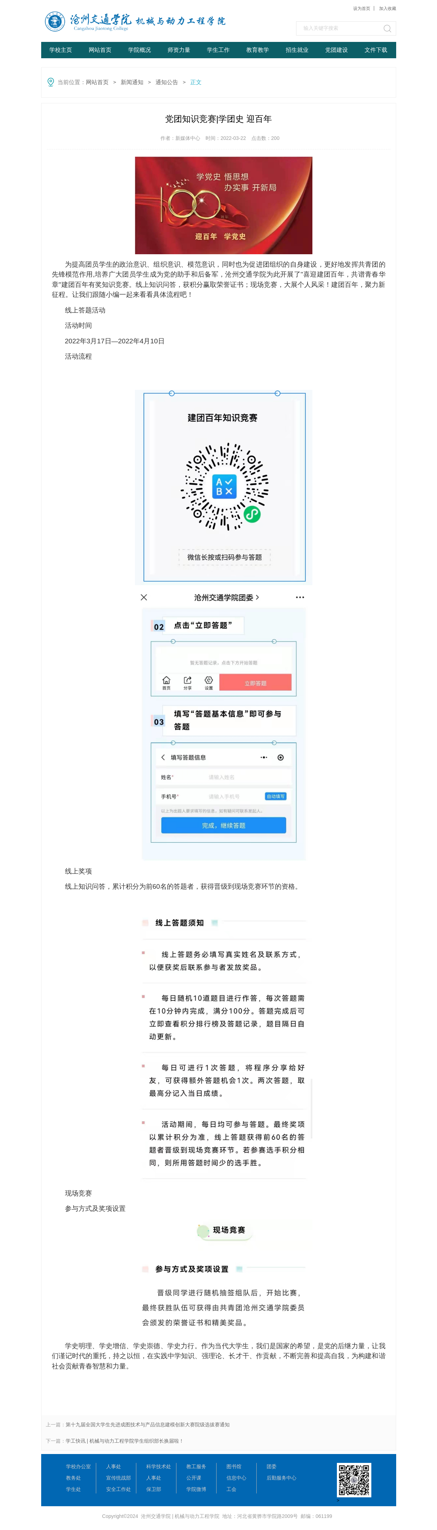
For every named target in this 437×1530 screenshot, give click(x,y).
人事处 (113, 1466)
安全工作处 (118, 1489)
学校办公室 (78, 1466)
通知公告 (166, 82)
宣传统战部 (118, 1478)
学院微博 (196, 1489)
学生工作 (218, 50)
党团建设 (336, 50)
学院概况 (139, 50)
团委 (272, 1466)
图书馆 (233, 1466)
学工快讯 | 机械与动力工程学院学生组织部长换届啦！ (125, 1441)
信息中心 (236, 1478)
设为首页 (361, 8)
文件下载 (376, 50)
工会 (231, 1489)
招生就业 (297, 50)
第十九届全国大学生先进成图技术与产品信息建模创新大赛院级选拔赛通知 (148, 1424)
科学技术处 (158, 1466)
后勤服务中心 (281, 1478)
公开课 (193, 1478)
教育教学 (257, 50)
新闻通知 (132, 82)
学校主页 (60, 50)
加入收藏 (387, 8)
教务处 (73, 1478)
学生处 (73, 1489)
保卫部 (153, 1489)
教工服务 (196, 1466)
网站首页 (100, 50)
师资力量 (179, 50)
